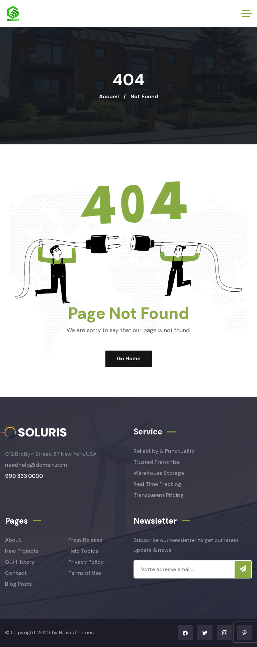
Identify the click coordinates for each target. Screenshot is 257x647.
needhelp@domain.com (36, 465)
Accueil (109, 96)
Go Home (129, 358)
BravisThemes (76, 632)
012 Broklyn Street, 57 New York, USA (51, 454)
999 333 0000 (24, 476)
